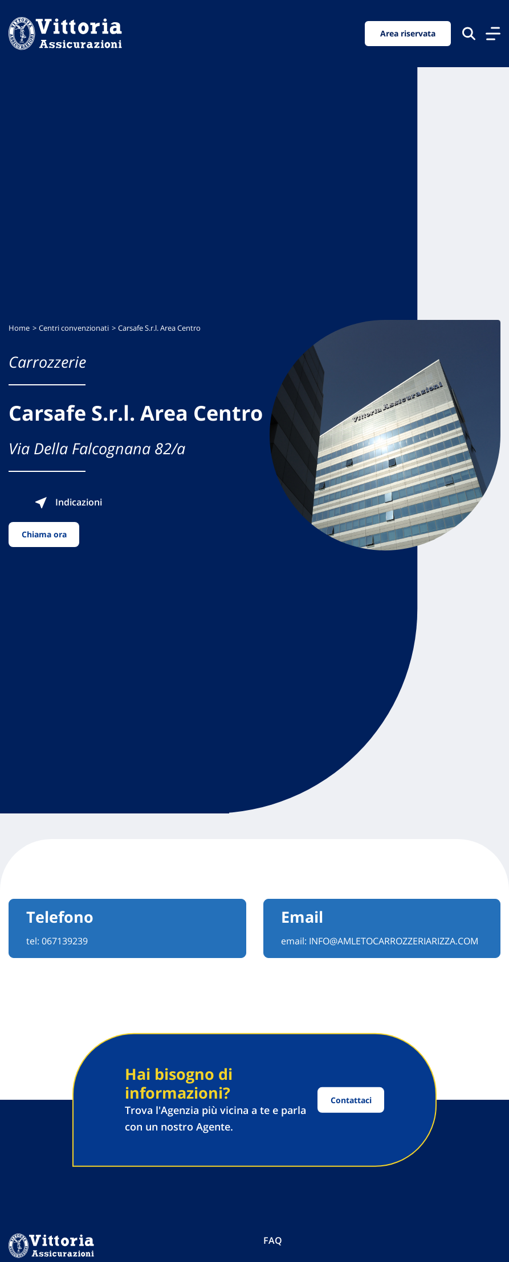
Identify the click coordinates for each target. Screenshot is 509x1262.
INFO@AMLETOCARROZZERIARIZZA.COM (393, 941)
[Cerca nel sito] (468, 33)
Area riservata (407, 33)
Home (19, 328)
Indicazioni (68, 502)
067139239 (65, 941)
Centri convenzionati (74, 328)
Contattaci (351, 1100)
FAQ (272, 1240)
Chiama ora (44, 534)
